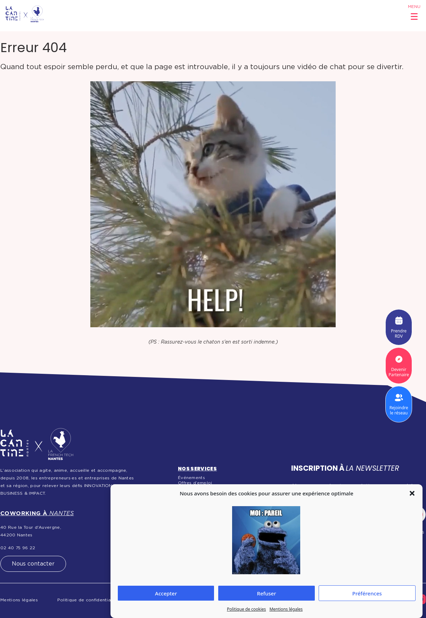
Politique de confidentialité (87, 600)
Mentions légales (286, 609)
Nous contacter (33, 564)
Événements (191, 478)
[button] (412, 493)
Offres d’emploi (195, 483)
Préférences (367, 593)
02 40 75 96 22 (17, 548)
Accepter (166, 593)
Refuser (266, 593)
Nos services (197, 468)
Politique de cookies (246, 609)
